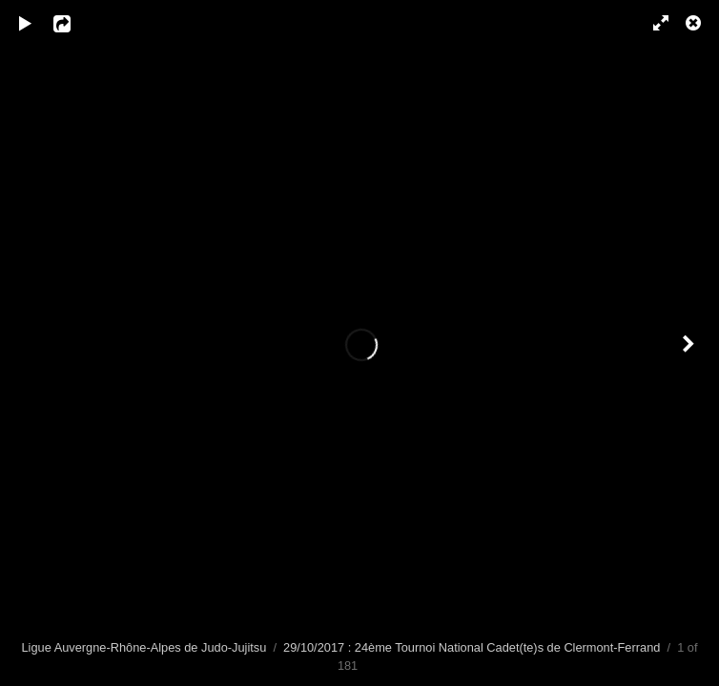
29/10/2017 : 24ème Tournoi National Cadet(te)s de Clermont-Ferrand (471, 647)
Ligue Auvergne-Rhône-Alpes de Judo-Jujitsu (144, 647)
